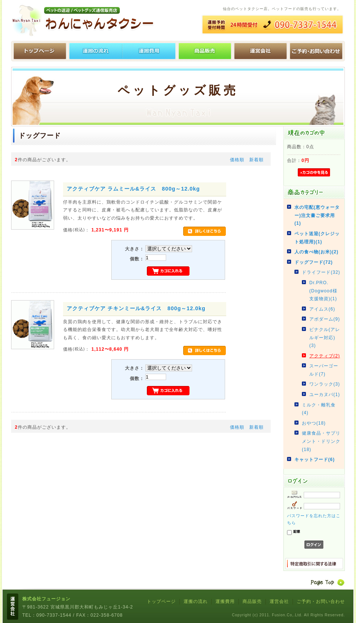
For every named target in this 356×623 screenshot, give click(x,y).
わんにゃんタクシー (85, 20)
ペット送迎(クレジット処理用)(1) (317, 237)
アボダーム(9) (324, 319)
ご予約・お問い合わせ (317, 51)
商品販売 (252, 601)
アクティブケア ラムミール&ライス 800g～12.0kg (133, 189)
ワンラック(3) (324, 384)
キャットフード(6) (314, 459)
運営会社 (261, 51)
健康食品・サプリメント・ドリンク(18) (321, 441)
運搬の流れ (94, 51)
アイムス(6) (322, 309)
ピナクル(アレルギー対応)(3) (324, 337)
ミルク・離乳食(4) (319, 409)
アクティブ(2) (324, 355)
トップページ (39, 51)
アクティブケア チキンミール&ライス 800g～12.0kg (136, 308)
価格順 (237, 159)
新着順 (256, 159)
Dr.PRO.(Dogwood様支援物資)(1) (323, 290)
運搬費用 (150, 51)
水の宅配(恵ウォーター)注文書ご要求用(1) (317, 215)
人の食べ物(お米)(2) (316, 251)
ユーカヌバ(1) (324, 394)
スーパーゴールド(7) (323, 370)
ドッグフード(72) (313, 262)
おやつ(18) (314, 423)
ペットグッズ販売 (206, 51)
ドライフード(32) (321, 272)
